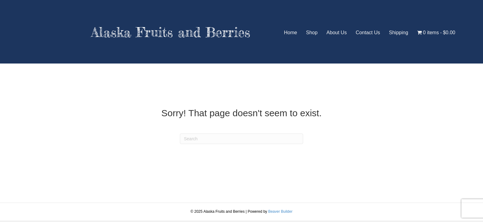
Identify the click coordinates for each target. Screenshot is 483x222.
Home (290, 32)
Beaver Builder (280, 211)
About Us (337, 32)
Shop (311, 32)
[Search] (241, 139)
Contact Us (368, 32)
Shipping (398, 32)
